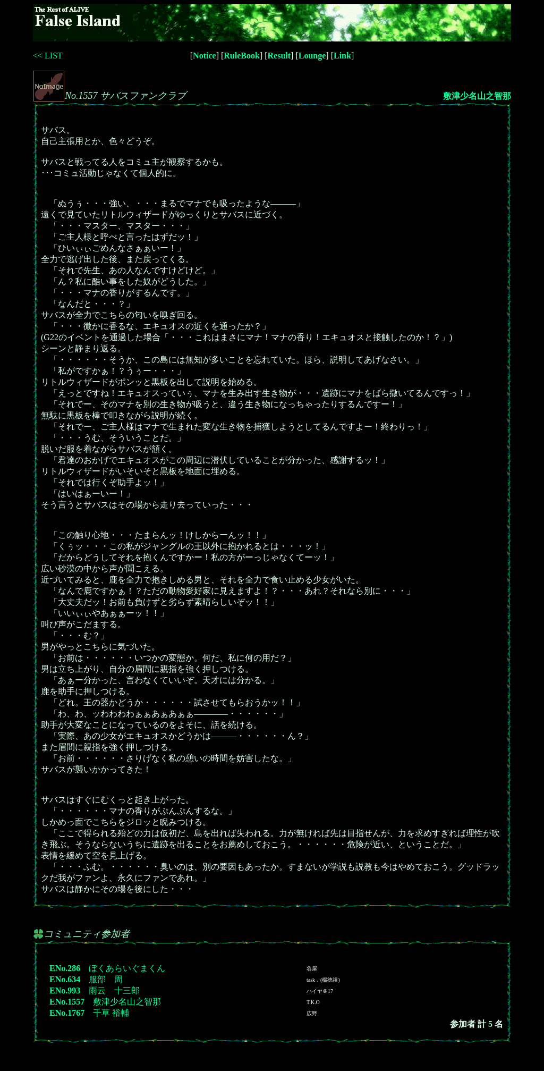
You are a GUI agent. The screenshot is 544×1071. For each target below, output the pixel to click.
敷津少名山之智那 (477, 95)
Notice (204, 55)
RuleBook (242, 55)
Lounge (312, 55)
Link (342, 55)
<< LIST (48, 55)
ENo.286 (64, 968)
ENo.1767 (66, 1012)
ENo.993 (64, 990)
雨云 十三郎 (114, 990)
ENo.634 (64, 979)
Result (279, 55)
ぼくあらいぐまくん (127, 968)
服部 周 (106, 979)
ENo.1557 (66, 1001)
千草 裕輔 (111, 1012)
